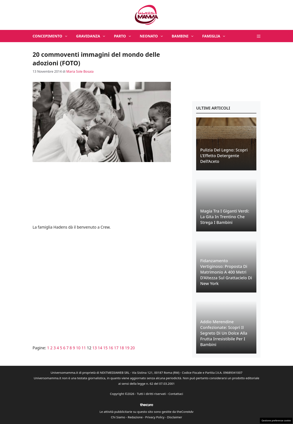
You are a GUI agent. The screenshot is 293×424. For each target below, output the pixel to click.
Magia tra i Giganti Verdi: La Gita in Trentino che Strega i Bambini (224, 216)
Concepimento (52, 36)
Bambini (185, 36)
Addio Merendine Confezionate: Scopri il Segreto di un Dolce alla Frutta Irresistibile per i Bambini (223, 333)
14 (100, 348)
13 (94, 348)
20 (132, 348)
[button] (259, 36)
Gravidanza (93, 36)
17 (116, 348)
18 (121, 348)
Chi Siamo (118, 417)
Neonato (154, 36)
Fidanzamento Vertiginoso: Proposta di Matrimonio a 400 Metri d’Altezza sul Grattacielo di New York (226, 272)
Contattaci (175, 394)
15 (105, 348)
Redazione (135, 417)
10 (78, 348)
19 (127, 348)
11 (83, 348)
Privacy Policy (155, 417)
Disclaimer (174, 417)
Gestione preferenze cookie (276, 420)
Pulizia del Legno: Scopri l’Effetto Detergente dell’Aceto (224, 155)
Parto (125, 36)
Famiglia (216, 36)
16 (111, 348)
